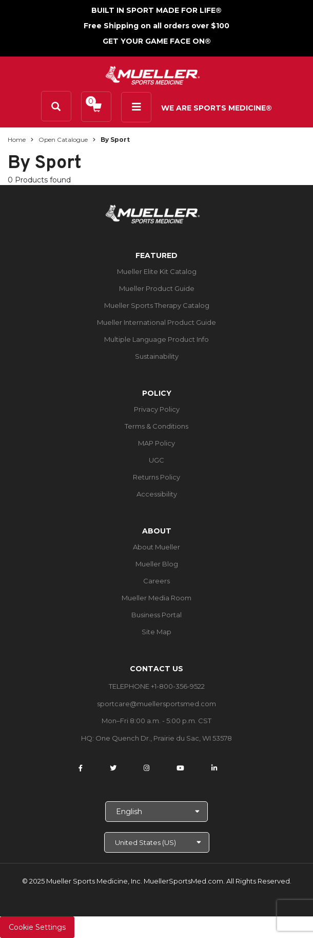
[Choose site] (156, 842)
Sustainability (157, 356)
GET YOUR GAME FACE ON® (157, 41)
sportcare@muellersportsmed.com (156, 704)
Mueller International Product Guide (156, 322)
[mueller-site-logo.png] (152, 74)
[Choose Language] (156, 811)
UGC (156, 460)
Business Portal (156, 615)
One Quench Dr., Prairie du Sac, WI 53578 (163, 738)
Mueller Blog (156, 564)
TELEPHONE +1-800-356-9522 (157, 686)
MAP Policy (156, 443)
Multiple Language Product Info (156, 339)
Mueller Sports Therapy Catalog (156, 305)
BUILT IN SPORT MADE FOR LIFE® (156, 10)
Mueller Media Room (156, 598)
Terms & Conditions (156, 426)
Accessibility (156, 494)
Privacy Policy (157, 409)
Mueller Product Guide (156, 288)
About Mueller (156, 547)
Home (17, 139)
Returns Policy (156, 477)
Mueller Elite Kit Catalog (157, 271)
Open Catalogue (63, 139)
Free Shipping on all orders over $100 (156, 25)
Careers (156, 581)
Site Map (156, 632)
